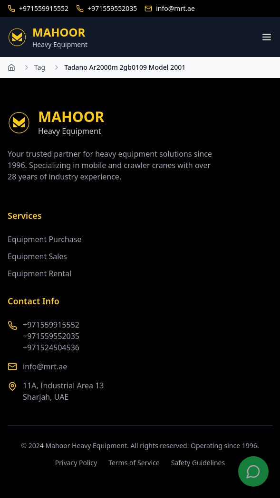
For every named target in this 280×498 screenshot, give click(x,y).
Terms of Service (134, 462)
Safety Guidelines (198, 462)
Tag (39, 67)
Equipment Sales (37, 256)
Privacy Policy (76, 462)
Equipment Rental (39, 273)
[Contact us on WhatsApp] (253, 471)
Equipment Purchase (45, 239)
